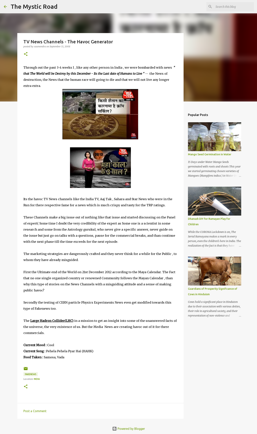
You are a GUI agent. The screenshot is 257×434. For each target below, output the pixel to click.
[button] (25, 54)
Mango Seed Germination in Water (209, 154)
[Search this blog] (234, 6)
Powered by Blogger (128, 428)
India (37, 379)
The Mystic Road (34, 6)
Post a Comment (34, 411)
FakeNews (30, 374)
